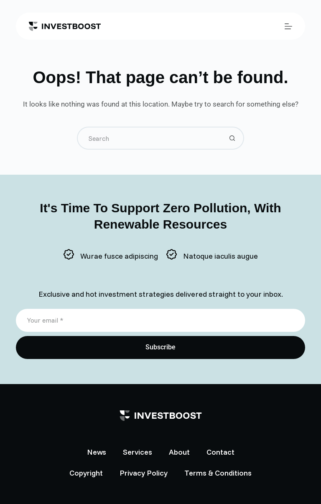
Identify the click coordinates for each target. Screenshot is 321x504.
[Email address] (160, 320)
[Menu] (288, 26)
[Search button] (232, 138)
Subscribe (160, 347)
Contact (220, 452)
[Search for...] (149, 138)
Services (137, 452)
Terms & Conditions (218, 473)
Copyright (86, 473)
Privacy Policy (144, 473)
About (179, 452)
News (96, 452)
